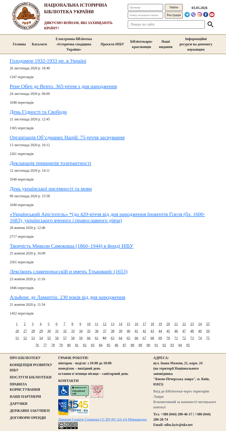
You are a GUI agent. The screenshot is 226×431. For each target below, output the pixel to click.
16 (136, 324)
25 (208, 324)
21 (176, 324)
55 (49, 338)
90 (148, 345)
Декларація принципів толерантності (50, 163)
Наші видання (165, 44)
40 (128, 331)
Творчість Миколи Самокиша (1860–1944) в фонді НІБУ (72, 246)
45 (168, 331)
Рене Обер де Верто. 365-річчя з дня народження (63, 86)
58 (73, 338)
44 (160, 331)
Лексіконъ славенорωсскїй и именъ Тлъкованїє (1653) (69, 271)
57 (65, 338)
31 (57, 331)
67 (144, 338)
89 (140, 345)
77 (45, 345)
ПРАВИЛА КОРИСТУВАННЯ (25, 386)
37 (104, 331)
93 (172, 345)
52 (25, 338)
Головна (19, 44)
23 (192, 324)
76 (37, 345)
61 (96, 338)
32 (65, 331)
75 (208, 338)
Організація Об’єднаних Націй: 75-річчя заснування (67, 137)
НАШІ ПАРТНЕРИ (25, 396)
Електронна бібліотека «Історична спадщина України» (74, 44)
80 (69, 345)
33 (73, 331)
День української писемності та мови (51, 189)
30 (49, 331)
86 (116, 345)
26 (17, 331)
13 (112, 324)
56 (57, 338)
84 (100, 345)
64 (120, 338)
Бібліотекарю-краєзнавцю (141, 44)
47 (184, 331)
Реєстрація (174, 15)
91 (156, 345)
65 (128, 338)
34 (81, 331)
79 (61, 345)
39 (120, 331)
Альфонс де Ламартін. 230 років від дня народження (67, 297)
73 (192, 338)
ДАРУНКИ (18, 403)
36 (96, 331)
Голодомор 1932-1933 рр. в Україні (48, 61)
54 (41, 338)
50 (208, 331)
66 (136, 338)
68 (152, 338)
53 (33, 338)
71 (176, 338)
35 (88, 331)
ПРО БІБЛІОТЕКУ (25, 358)
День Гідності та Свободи (38, 112)
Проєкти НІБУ (112, 44)
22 (184, 324)
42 (144, 331)
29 (41, 331)
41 (136, 331)
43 (152, 331)
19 (160, 324)
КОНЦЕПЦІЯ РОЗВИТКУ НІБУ (31, 367)
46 (176, 331)
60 (88, 338)
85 (108, 345)
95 (188, 345)
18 (152, 324)
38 (112, 331)
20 (168, 324)
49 (200, 331)
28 (33, 331)
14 (120, 324)
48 (192, 331)
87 (124, 345)
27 (25, 331)
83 (92, 345)
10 (88, 324)
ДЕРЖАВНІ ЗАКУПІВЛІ (30, 411)
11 (96, 324)
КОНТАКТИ (68, 381)
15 (128, 324)
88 (132, 345)
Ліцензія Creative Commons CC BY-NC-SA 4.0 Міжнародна (102, 419)
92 (164, 345)
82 (85, 345)
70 (168, 338)
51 (17, 338)
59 (81, 338)
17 (144, 324)
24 (200, 324)
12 (104, 324)
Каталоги (39, 44)
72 (184, 338)
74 (200, 338)
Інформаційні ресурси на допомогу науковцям (195, 44)
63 (112, 338)
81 (77, 345)
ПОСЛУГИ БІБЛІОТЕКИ (31, 377)
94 (180, 345)
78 (53, 345)
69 (160, 338)
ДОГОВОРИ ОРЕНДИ (28, 418)
